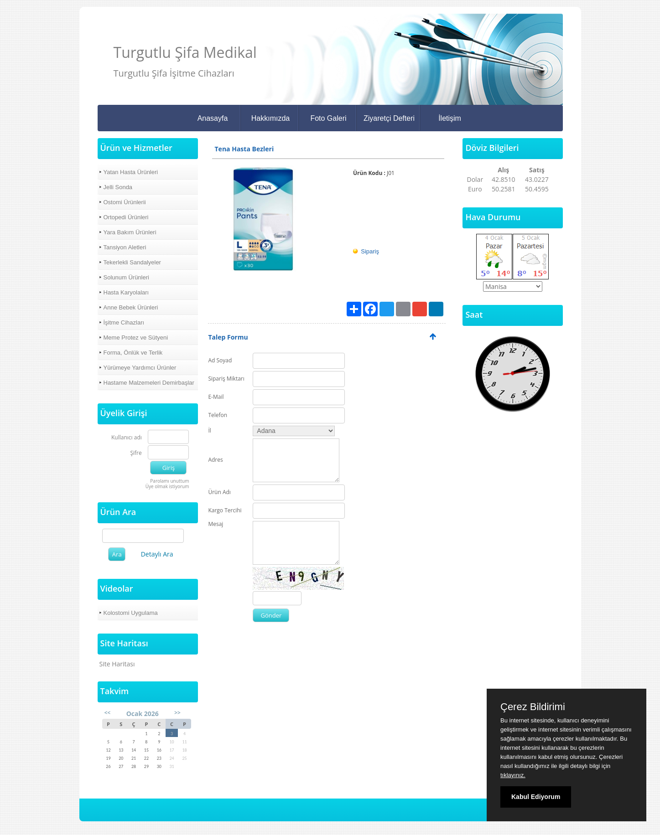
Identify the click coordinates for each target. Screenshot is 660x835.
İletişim (449, 118)
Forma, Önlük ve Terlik (133, 352)
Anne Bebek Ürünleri (131, 307)
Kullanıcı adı (126, 437)
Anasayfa (212, 118)
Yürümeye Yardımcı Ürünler (140, 367)
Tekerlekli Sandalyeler (132, 262)
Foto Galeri (328, 118)
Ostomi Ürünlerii (125, 202)
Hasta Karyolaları (126, 292)
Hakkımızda (270, 118)
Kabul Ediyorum (535, 796)
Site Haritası (117, 664)
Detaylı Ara (157, 554)
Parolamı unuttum (169, 481)
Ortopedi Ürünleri (126, 217)
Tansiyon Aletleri (125, 247)
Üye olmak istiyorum (167, 486)
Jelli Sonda (118, 187)
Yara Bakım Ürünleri (130, 232)
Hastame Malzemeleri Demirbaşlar (149, 382)
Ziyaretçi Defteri (389, 118)
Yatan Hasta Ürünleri (131, 172)
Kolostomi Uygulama (131, 612)
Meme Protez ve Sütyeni (136, 337)
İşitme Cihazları (124, 322)
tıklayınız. (512, 775)
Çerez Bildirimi (532, 706)
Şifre (135, 453)
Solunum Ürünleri (126, 277)
